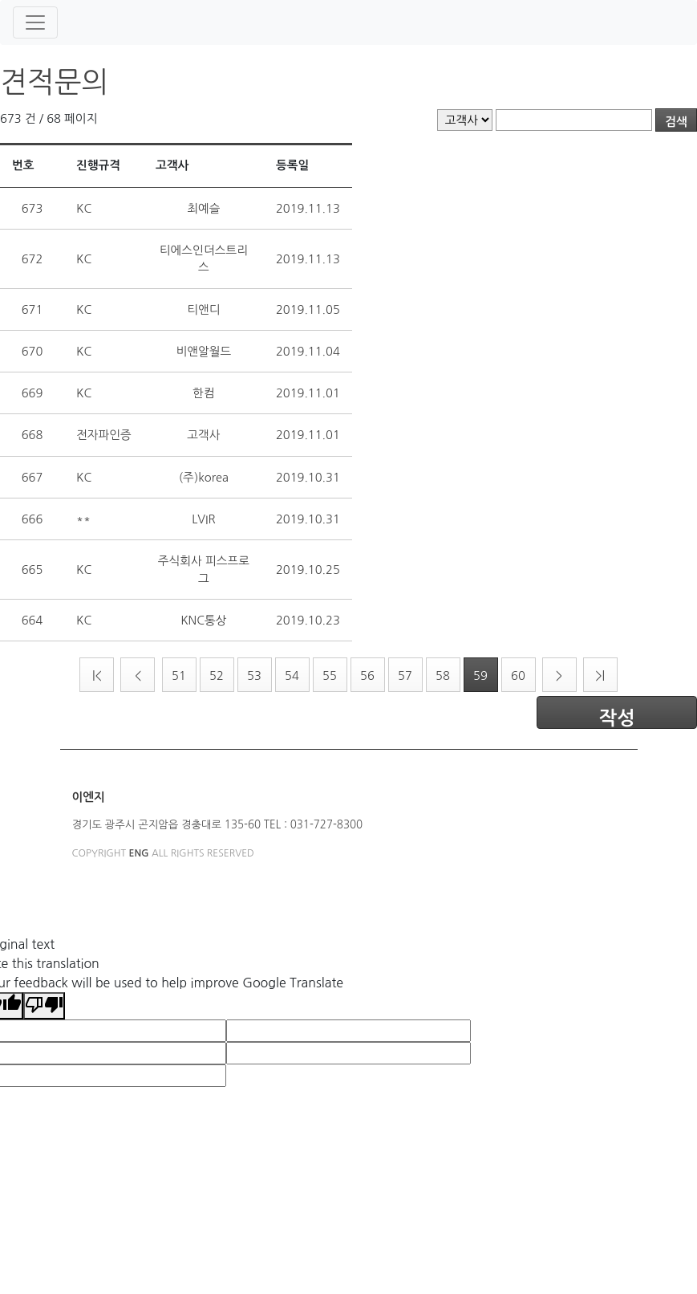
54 (292, 675)
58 (443, 675)
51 (179, 675)
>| (600, 675)
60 (518, 675)
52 (216, 675)
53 (254, 675)
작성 (616, 718)
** (83, 519)
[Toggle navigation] (35, 22)
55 (329, 675)
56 (367, 675)
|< (97, 675)
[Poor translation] (44, 1005)
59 (480, 675)
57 (405, 675)
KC (83, 208)
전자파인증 (104, 435)
